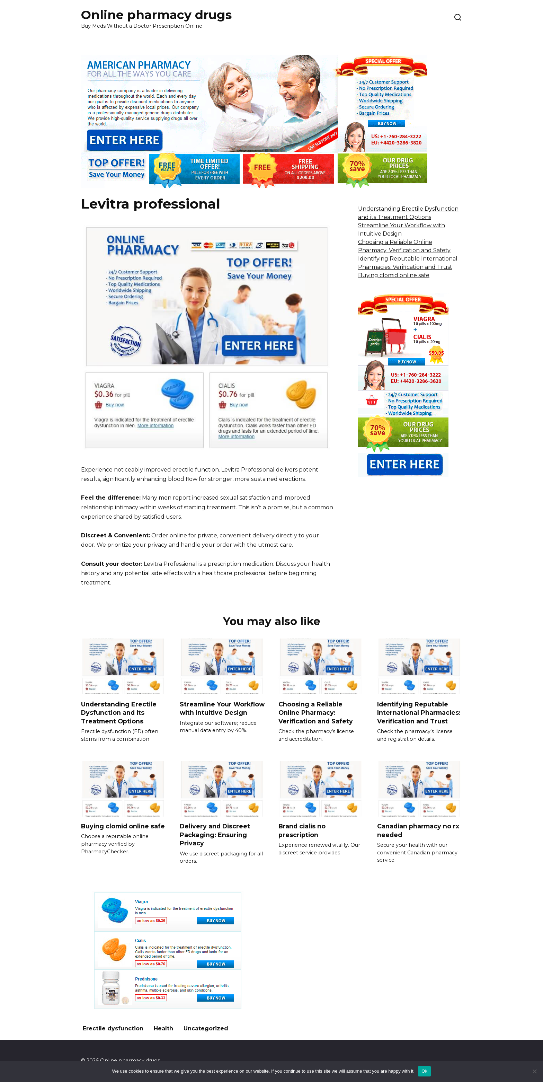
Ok (424, 1071)
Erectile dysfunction (113, 1028)
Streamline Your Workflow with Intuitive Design (222, 708)
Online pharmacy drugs (156, 14)
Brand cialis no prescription (302, 830)
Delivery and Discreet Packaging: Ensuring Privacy (215, 835)
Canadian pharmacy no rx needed (418, 830)
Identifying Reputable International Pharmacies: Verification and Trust (419, 712)
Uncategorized (206, 1028)
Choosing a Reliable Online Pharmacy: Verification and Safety (315, 712)
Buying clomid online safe (393, 275)
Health (163, 1028)
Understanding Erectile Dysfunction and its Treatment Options (119, 712)
